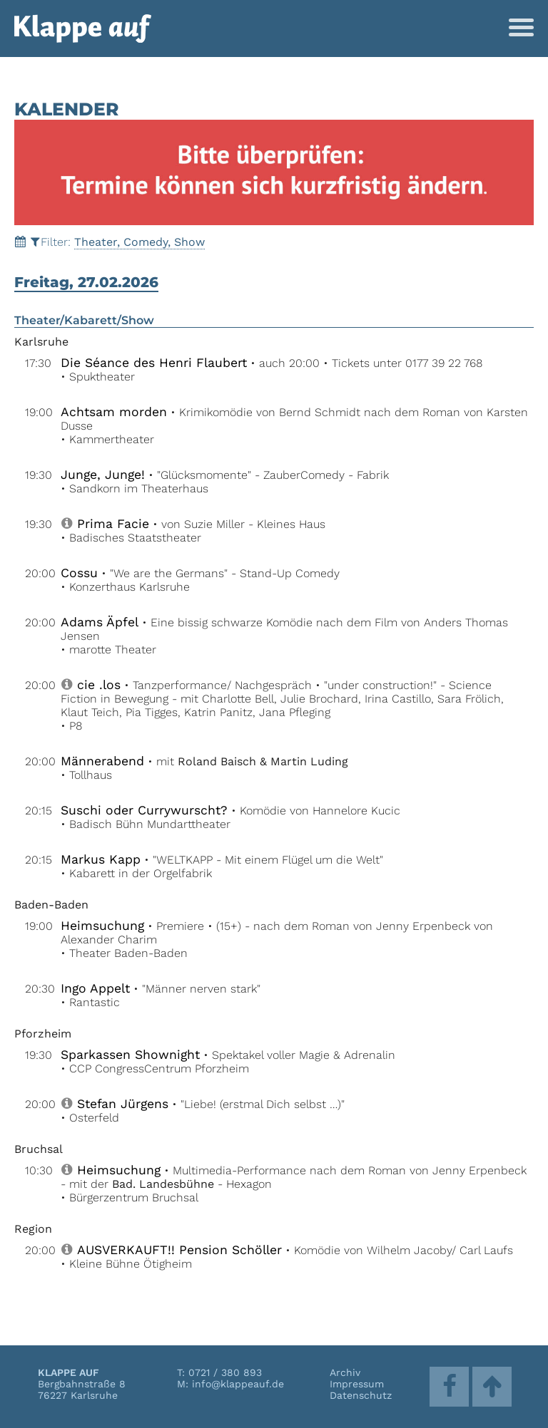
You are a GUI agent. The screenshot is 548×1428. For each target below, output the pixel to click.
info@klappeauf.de (238, 1384)
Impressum (357, 1384)
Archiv (345, 1372)
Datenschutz (361, 1395)
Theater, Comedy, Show (139, 242)
